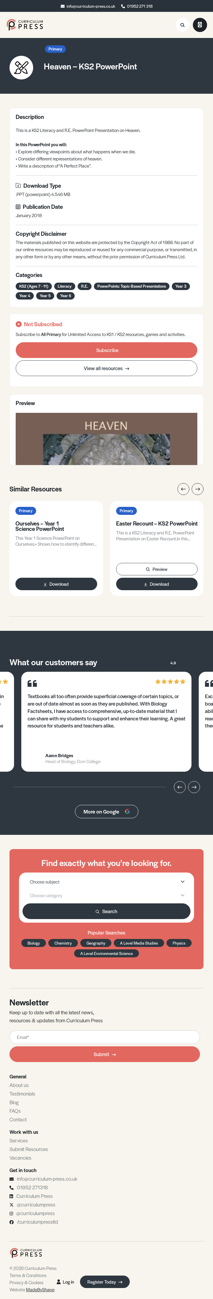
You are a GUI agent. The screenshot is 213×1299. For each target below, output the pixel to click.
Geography (96, 943)
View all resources (106, 368)
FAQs (15, 1110)
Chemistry (63, 943)
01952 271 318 (140, 6)
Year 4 (24, 295)
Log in (65, 1282)
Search (106, 911)
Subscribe (107, 350)
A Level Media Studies (139, 943)
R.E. (84, 286)
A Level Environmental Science (106, 953)
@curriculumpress (36, 1204)
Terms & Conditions (28, 1275)
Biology (34, 943)
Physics (179, 943)
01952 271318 (32, 1187)
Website (32, 1289)
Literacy (65, 286)
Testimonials (22, 1093)
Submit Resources (28, 1148)
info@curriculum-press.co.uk (91, 6)
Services (18, 1140)
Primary (55, 49)
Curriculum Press (34, 1195)
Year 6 (65, 295)
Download (56, 584)
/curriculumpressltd (37, 1221)
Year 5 (45, 295)
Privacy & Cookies (26, 1282)
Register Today (104, 1282)
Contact (18, 1119)
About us (19, 1084)
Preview (156, 569)
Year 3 (180, 286)
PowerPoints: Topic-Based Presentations (131, 286)
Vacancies (20, 1157)
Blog (14, 1102)
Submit (105, 1054)
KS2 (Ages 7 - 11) (33, 286)
